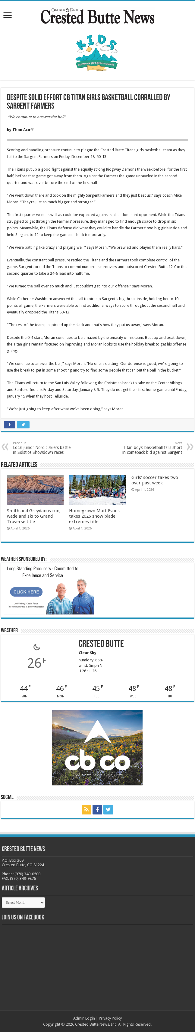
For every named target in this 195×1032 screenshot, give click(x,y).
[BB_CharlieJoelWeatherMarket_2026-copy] (49, 590)
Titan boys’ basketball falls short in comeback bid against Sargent (151, 448)
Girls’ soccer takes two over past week (154, 480)
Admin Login (84, 1018)
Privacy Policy (110, 1018)
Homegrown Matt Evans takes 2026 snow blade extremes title (94, 516)
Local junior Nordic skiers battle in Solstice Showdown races (44, 448)
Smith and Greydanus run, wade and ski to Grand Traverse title (34, 516)
